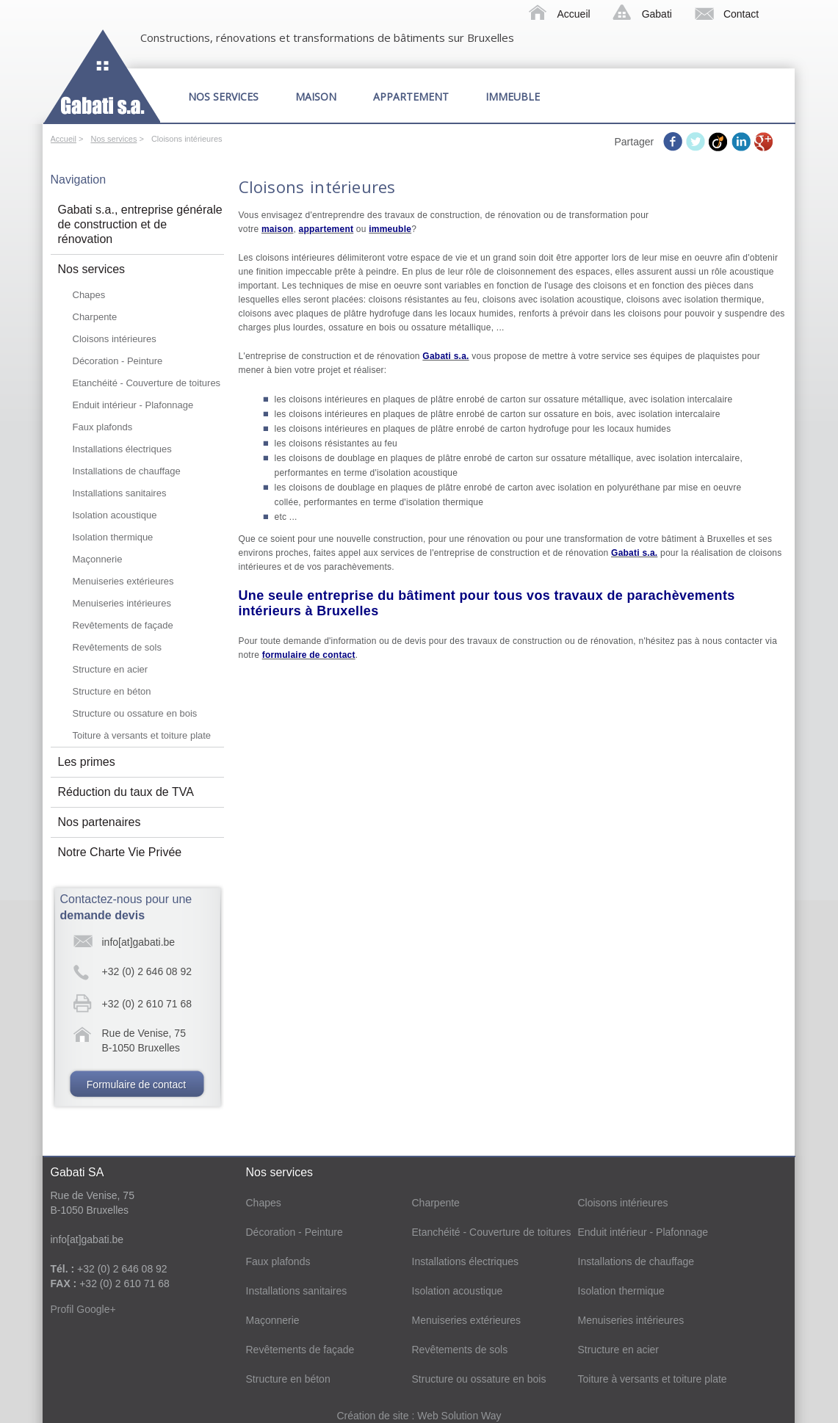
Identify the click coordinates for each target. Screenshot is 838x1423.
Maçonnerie (98, 559)
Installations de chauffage (127, 471)
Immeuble (512, 97)
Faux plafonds (103, 426)
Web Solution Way (459, 1416)
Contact (741, 14)
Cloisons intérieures (114, 338)
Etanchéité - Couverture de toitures (147, 382)
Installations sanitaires (120, 493)
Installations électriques (122, 449)
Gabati (657, 14)
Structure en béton (112, 691)
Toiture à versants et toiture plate (142, 735)
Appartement (411, 97)
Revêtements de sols (117, 647)
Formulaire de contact (136, 1084)
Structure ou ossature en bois (135, 713)
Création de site (373, 1416)
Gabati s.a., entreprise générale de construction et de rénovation (140, 224)
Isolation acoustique (115, 515)
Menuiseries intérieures (122, 603)
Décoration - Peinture (118, 360)
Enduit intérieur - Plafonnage (133, 404)
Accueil (573, 14)
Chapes (89, 294)
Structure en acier (110, 669)
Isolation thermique (113, 537)
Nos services (223, 97)
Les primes (86, 762)
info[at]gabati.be (139, 942)
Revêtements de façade (123, 625)
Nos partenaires (99, 822)
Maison (315, 97)
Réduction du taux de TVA (126, 792)
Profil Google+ (83, 1309)
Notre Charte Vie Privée (120, 852)
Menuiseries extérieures (123, 581)
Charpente (95, 316)
